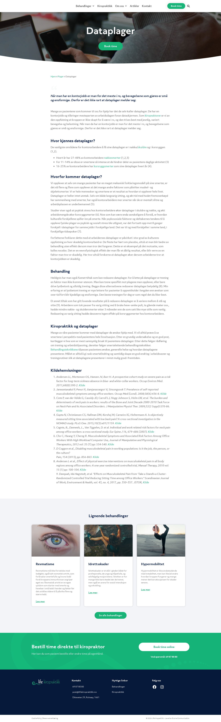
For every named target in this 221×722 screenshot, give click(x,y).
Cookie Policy (37, 718)
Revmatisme (45, 564)
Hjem (53, 76)
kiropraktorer (153, 115)
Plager (61, 76)
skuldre (142, 147)
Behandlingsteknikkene (64, 349)
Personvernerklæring (50, 718)
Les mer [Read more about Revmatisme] (40, 601)
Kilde (82, 385)
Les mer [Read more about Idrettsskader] (92, 592)
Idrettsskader (98, 564)
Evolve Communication (180, 718)
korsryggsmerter (103, 166)
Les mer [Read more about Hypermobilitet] (145, 589)
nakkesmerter (112, 157)
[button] (85, 6)
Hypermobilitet (152, 564)
